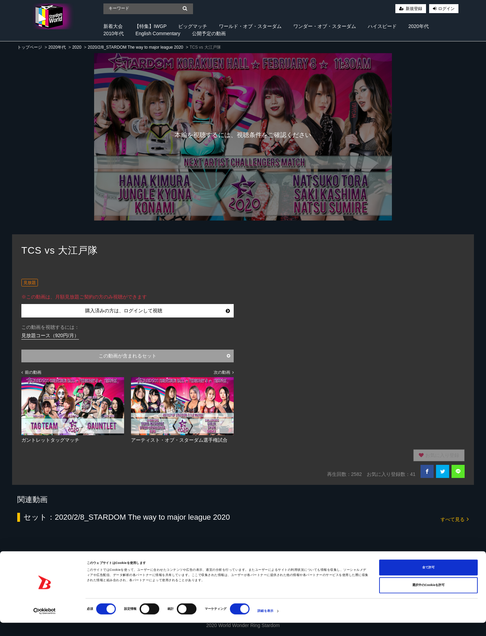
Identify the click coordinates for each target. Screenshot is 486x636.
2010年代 (113, 33)
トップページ (29, 47)
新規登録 (414, 8)
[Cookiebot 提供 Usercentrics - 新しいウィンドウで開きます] (44, 624)
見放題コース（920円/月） (50, 335)
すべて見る (455, 519)
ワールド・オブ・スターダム (250, 26)
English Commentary (157, 33)
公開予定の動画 (209, 33)
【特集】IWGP (150, 26)
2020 (76, 47)
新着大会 (113, 26)
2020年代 (418, 26)
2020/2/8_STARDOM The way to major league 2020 (135, 47)
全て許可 (428, 581)
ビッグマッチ (192, 26)
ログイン (446, 8)
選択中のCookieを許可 (428, 598)
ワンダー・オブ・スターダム (324, 26)
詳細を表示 (265, 624)
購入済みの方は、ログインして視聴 (157, 310)
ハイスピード (382, 26)
